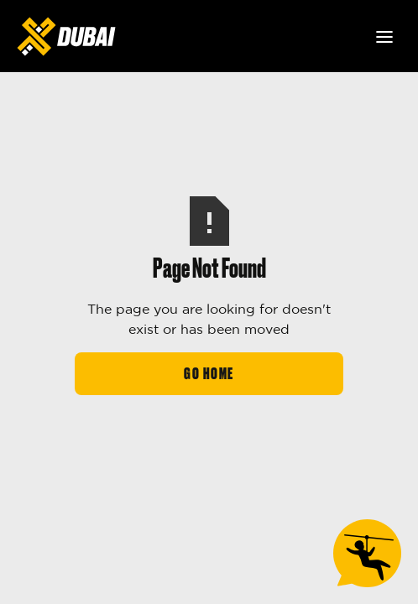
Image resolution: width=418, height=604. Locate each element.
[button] (384, 37)
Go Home (209, 374)
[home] (66, 36)
